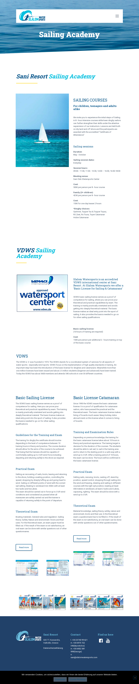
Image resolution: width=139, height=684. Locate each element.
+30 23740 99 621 (79, 640)
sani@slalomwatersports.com (84, 657)
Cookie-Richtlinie (77, 679)
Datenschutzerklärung (53, 648)
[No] (135, 678)
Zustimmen (60, 679)
